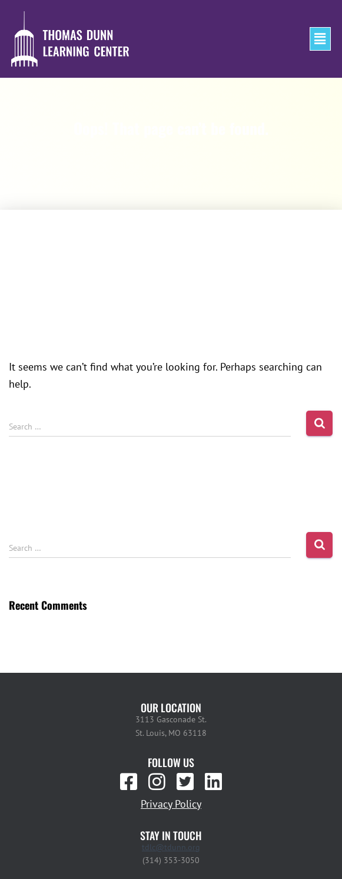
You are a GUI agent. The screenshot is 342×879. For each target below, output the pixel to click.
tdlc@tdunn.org (171, 847)
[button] (320, 38)
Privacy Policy (171, 804)
